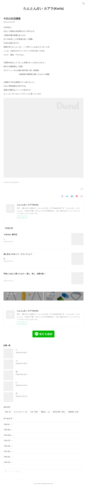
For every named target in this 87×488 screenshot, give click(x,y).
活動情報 (73, 412)
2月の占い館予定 (21, 383)
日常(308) (6, 182)
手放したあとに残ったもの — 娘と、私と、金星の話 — (25, 274)
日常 (34, 412)
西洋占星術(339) (14, 182)
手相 (8, 412)
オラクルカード (20, 412)
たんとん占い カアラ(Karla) (43, 8)
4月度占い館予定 (21, 350)
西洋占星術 (59, 412)
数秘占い (45, 412)
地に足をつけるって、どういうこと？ (18, 254)
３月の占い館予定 (10, 234)
